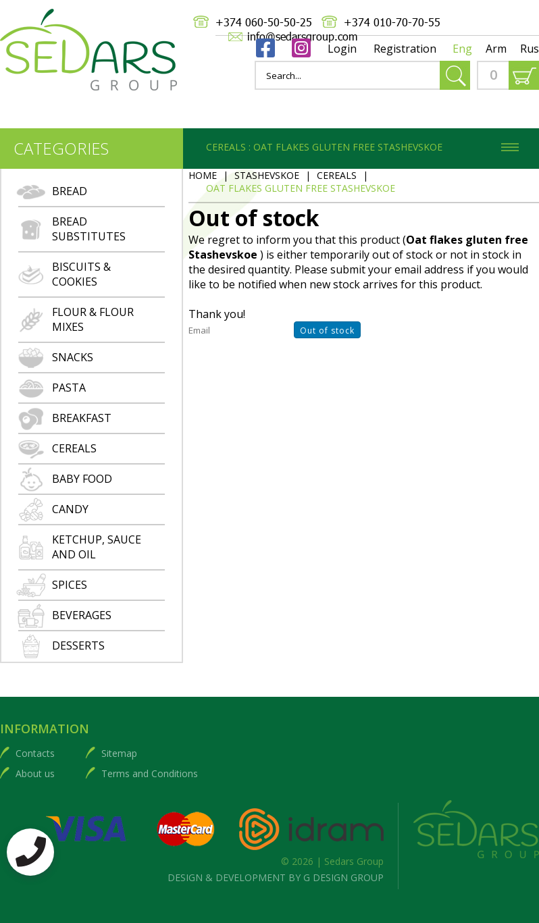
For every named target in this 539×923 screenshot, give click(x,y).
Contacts (35, 753)
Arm (496, 48)
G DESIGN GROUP (343, 877)
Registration (405, 48)
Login (342, 48)
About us (35, 773)
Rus (529, 48)
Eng (462, 48)
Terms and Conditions (149, 773)
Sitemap (119, 753)
